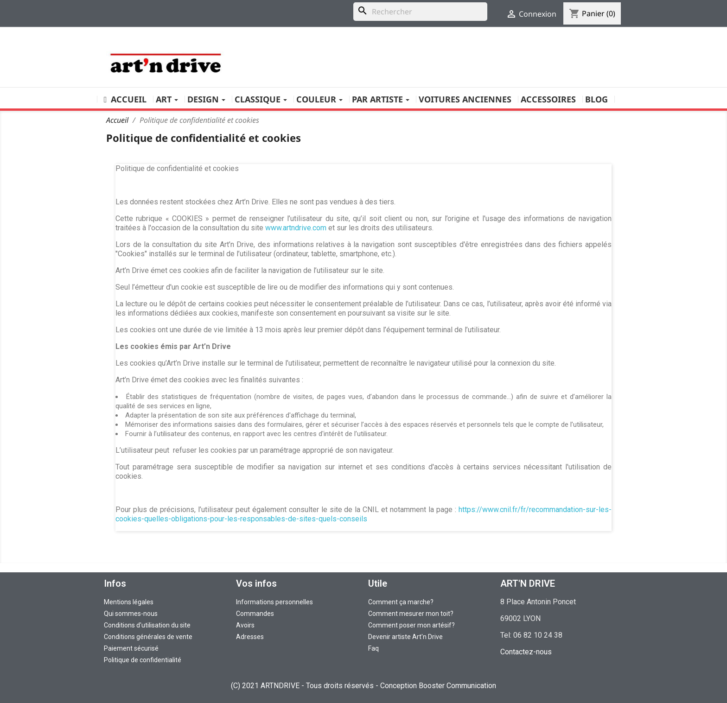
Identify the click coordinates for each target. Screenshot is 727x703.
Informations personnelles (274, 602)
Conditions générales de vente (148, 636)
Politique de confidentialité (142, 660)
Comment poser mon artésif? (411, 625)
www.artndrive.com (295, 227)
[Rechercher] (420, 11)
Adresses (250, 636)
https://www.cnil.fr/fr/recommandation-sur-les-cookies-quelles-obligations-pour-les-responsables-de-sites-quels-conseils (363, 514)
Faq (373, 648)
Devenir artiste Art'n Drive (405, 636)
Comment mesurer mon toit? (410, 613)
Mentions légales (128, 602)
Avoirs (245, 625)
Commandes (255, 613)
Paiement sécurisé (131, 648)
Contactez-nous (526, 651)
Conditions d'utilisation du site (147, 625)
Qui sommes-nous (131, 613)
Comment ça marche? (401, 602)
